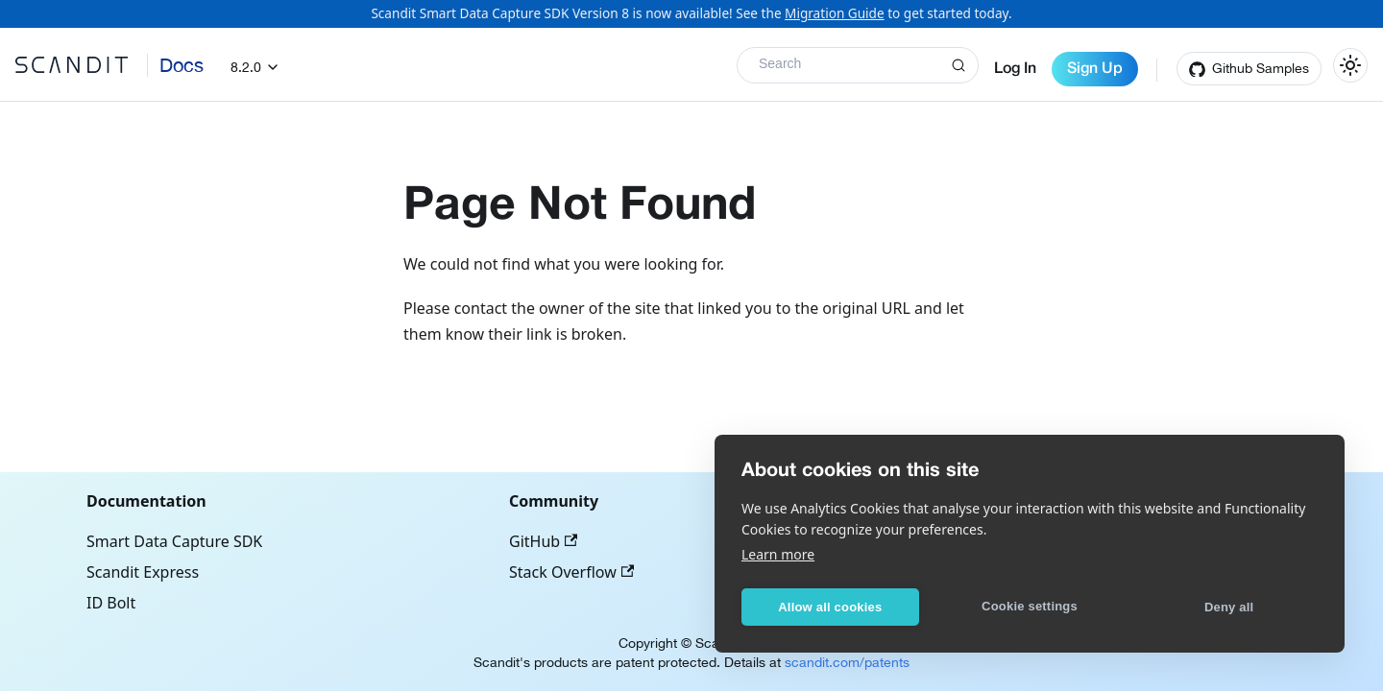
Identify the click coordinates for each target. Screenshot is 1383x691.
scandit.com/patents (847, 662)
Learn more (777, 554)
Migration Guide (835, 13)
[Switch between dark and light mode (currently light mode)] (1350, 65)
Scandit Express (142, 572)
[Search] (858, 65)
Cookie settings (1030, 606)
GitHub (543, 541)
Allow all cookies (830, 607)
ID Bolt (110, 602)
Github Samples (1260, 68)
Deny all (1228, 607)
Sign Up (1095, 69)
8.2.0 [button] (245, 67)
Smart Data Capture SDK (174, 541)
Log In (1015, 69)
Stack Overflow (571, 572)
